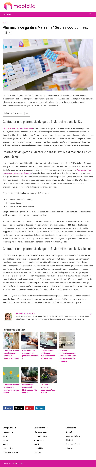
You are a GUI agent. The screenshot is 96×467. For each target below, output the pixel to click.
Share (7, 408)
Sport (36, 444)
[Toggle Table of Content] (25, 113)
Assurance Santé (73, 444)
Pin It (29, 408)
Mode (5, 444)
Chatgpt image (40, 436)
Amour (5, 440)
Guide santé (71, 427)
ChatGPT (70, 448)
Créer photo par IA (10, 452)
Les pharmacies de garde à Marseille (18, 128)
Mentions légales (41, 432)
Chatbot (69, 440)
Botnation (70, 432)
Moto (5, 436)
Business (38, 452)
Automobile (39, 440)
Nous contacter (40, 427)
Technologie (8, 432)
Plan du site (7, 448)
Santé (5, 23)
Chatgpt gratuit (9, 427)
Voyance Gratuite (73, 436)
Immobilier (38, 448)
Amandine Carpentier (25, 313)
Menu (7, 14)
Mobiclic (19, 463)
